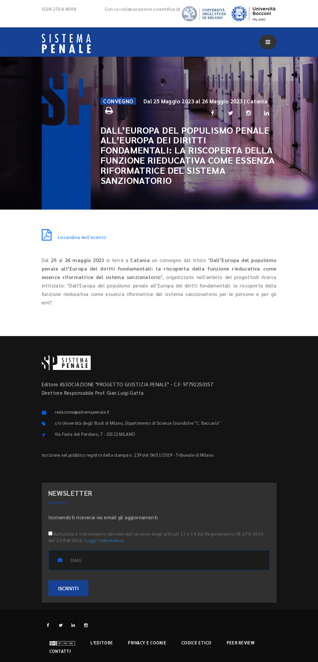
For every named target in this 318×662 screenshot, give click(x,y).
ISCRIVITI (68, 588)
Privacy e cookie (147, 642)
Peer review (240, 642)
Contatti (60, 651)
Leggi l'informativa (104, 540)
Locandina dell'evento (74, 237)
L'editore (101, 642)
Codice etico (196, 642)
